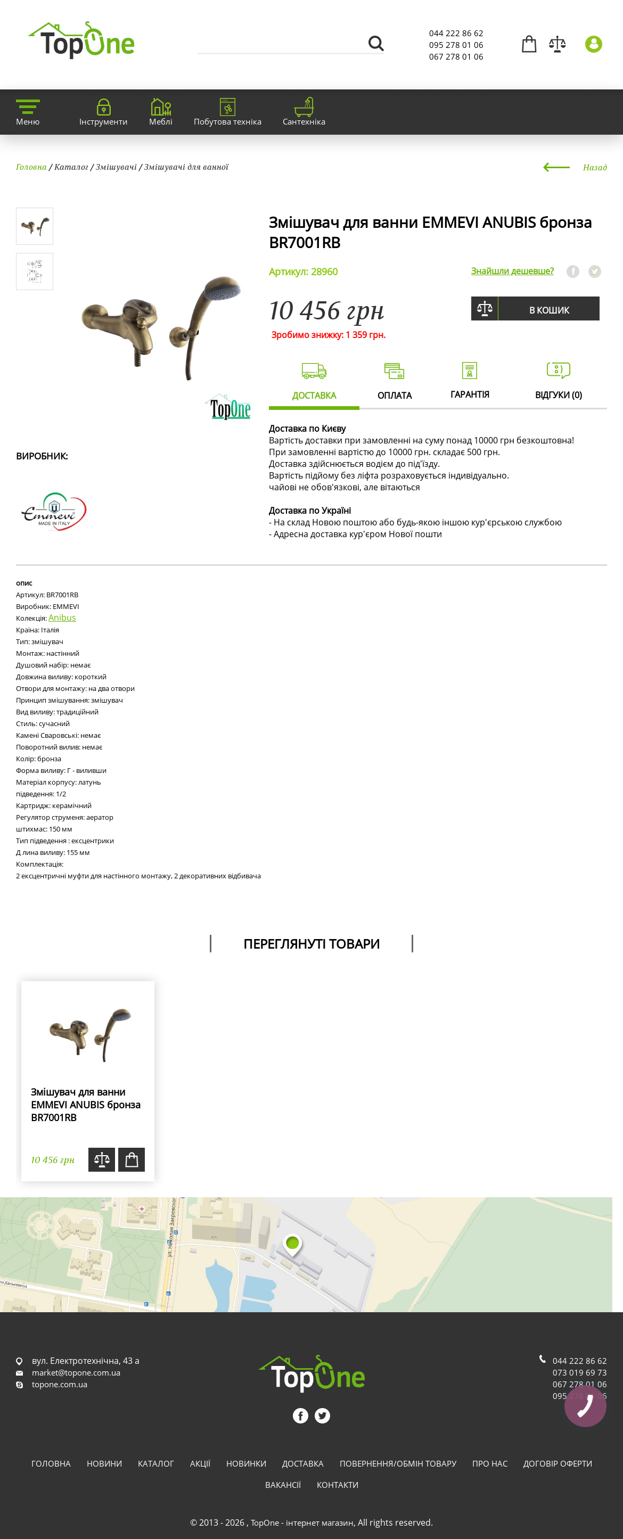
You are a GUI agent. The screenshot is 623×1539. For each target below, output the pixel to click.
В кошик (549, 310)
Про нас (489, 1463)
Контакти (337, 1484)
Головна (31, 166)
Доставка (303, 1463)
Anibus (62, 617)
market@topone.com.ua (76, 1372)
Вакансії (283, 1484)
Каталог (71, 166)
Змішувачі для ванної (186, 166)
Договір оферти (557, 1463)
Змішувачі (116, 166)
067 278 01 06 (456, 56)
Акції (200, 1463)
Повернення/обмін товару (398, 1463)
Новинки (246, 1463)
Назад (595, 167)
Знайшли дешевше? (512, 271)
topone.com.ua (59, 1384)
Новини (104, 1463)
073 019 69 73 (580, 1372)
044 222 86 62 (456, 33)
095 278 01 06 (456, 44)
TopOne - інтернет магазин (302, 1522)
